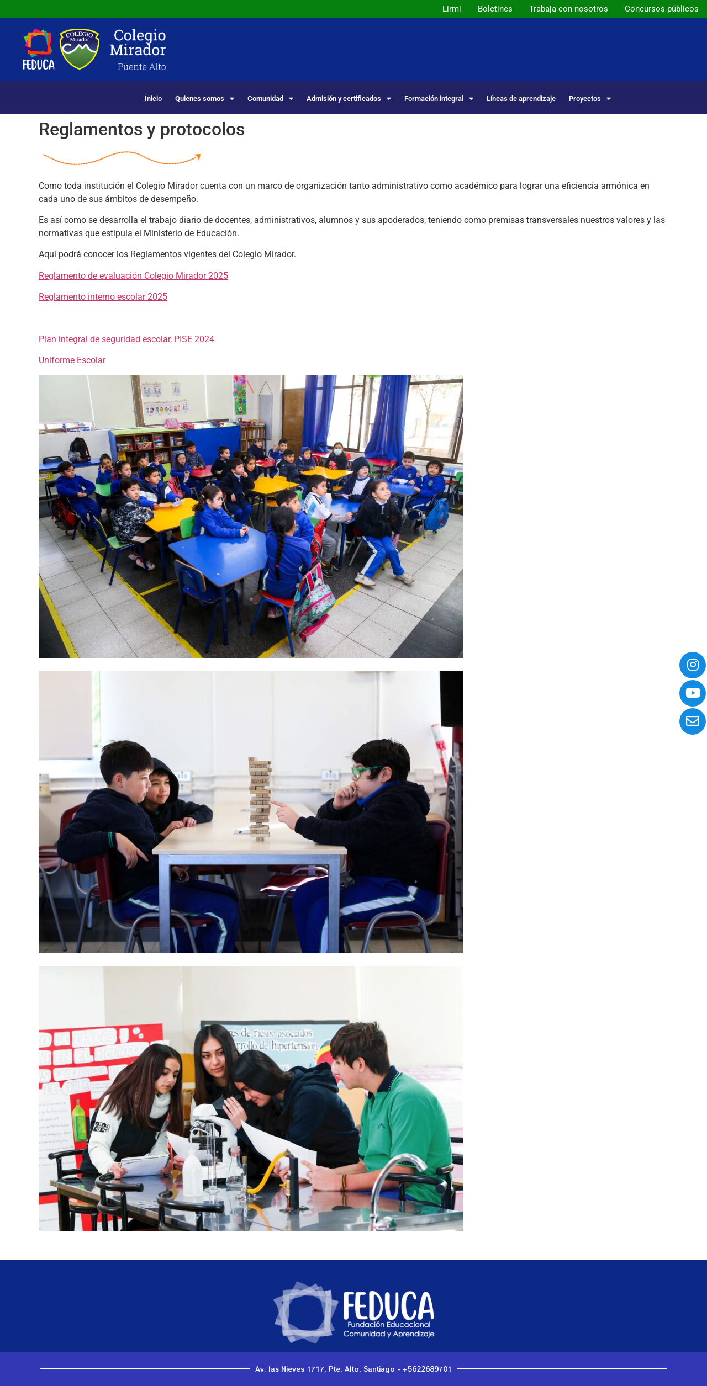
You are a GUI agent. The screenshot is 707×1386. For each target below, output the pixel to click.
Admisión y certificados (349, 98)
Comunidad (270, 98)
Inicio (153, 98)
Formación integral (438, 98)
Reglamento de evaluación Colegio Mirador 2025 (133, 275)
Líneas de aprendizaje (521, 98)
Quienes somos (204, 98)
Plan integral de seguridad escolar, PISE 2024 (126, 339)
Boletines (495, 9)
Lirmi (451, 9)
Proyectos (590, 98)
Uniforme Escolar (72, 360)
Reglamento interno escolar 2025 (103, 296)
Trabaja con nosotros (568, 9)
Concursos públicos (662, 9)
